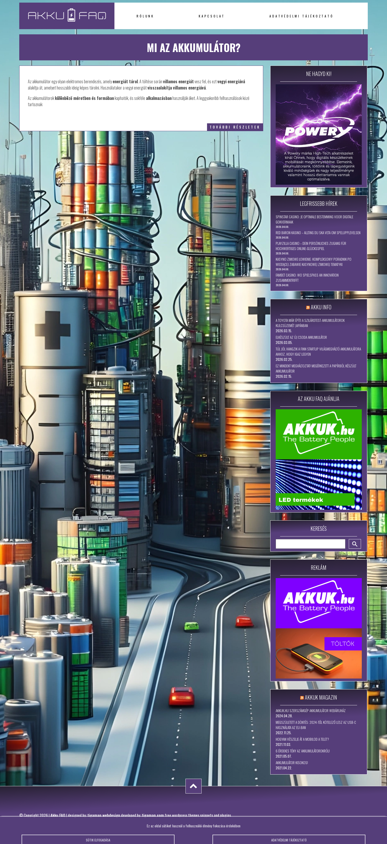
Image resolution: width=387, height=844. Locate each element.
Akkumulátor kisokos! (292, 762)
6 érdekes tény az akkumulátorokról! (303, 750)
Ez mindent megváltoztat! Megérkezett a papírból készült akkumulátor (316, 368)
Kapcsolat (212, 16)
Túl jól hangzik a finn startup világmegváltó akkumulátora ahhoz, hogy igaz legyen (318, 351)
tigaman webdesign (103, 815)
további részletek (235, 127)
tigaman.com (153, 815)
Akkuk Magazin (321, 697)
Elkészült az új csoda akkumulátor (301, 337)
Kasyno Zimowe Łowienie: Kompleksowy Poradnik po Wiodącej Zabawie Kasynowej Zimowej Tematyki (313, 262)
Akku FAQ (57, 815)
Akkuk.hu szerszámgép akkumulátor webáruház (311, 710)
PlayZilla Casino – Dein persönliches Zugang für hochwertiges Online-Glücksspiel (311, 246)
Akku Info (321, 307)
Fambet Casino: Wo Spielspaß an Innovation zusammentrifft (307, 277)
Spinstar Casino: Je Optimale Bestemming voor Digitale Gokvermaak (314, 219)
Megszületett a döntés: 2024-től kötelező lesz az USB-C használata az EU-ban (316, 725)
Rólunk (145, 16)
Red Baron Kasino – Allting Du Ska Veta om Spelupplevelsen (318, 232)
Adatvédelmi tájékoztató (301, 16)
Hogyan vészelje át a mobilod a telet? (302, 739)
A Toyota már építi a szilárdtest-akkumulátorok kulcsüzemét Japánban (310, 323)
